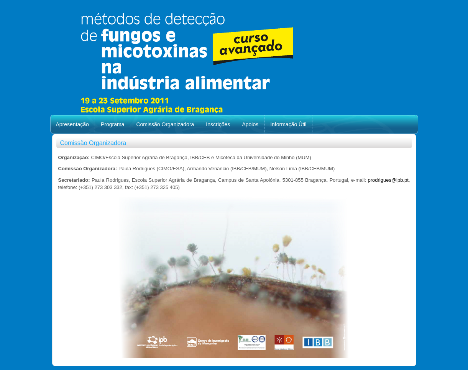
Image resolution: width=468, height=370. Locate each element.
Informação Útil (288, 124)
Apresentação (72, 124)
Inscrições (218, 124)
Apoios (250, 124)
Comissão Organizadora (165, 124)
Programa (112, 124)
